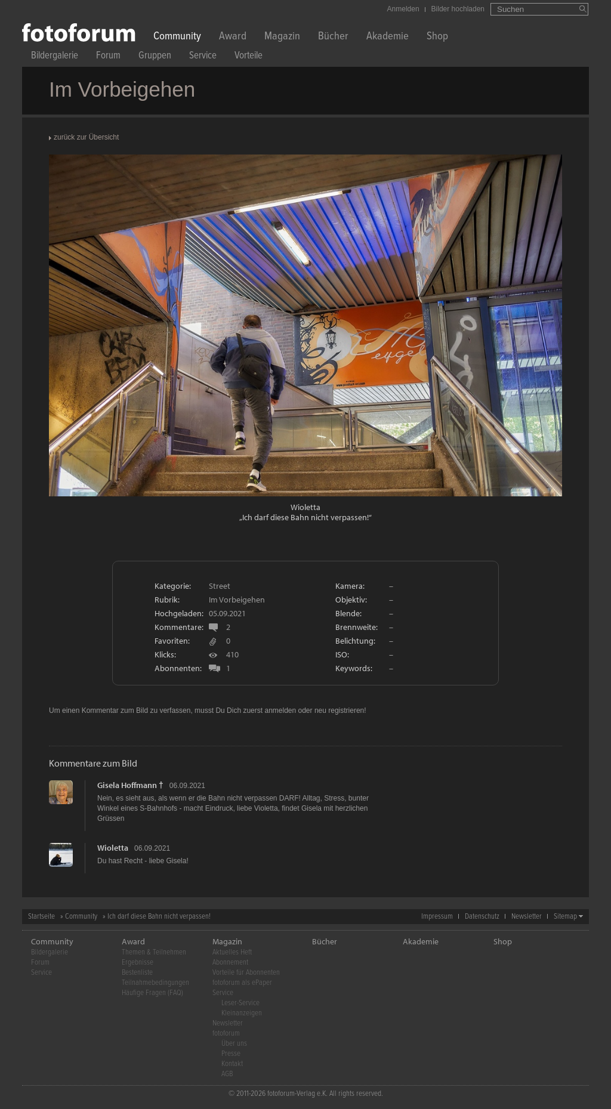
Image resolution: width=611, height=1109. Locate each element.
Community (177, 37)
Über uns (234, 1044)
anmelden (280, 710)
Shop (437, 37)
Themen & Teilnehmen (154, 952)
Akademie (387, 37)
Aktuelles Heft (232, 952)
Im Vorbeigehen (237, 599)
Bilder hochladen (458, 9)
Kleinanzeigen (241, 1013)
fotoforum (226, 1033)
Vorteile (248, 57)
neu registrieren (339, 710)
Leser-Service (240, 1003)
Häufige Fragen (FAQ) (152, 993)
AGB (227, 1074)
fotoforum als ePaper (242, 983)
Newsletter (526, 917)
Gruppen (154, 57)
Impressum (437, 917)
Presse (230, 1054)
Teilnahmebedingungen (155, 983)
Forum (108, 57)
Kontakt (232, 1064)
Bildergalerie (54, 57)
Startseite (41, 917)
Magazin (282, 37)
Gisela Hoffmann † (130, 785)
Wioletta (305, 507)
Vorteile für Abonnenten (246, 973)
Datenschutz (482, 917)
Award (232, 37)
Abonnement (230, 962)
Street (219, 585)
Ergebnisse (137, 962)
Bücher (333, 37)
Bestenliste (137, 973)
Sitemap (565, 917)
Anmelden (403, 9)
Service (203, 57)
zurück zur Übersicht (86, 137)
